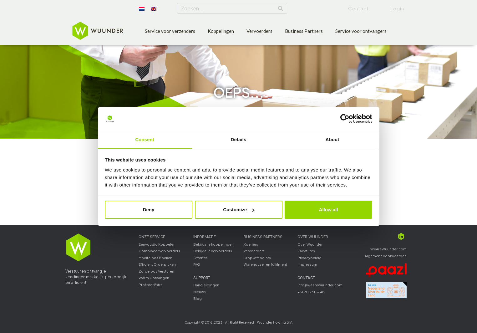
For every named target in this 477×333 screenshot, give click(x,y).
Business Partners (304, 31)
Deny (149, 209)
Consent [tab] (144, 139)
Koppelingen (221, 31)
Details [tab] (238, 139)
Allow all (328, 209)
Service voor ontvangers (361, 31)
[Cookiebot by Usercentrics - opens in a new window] (344, 119)
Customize (238, 209)
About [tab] (332, 139)
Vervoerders (259, 31)
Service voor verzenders (170, 31)
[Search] (280, 8)
